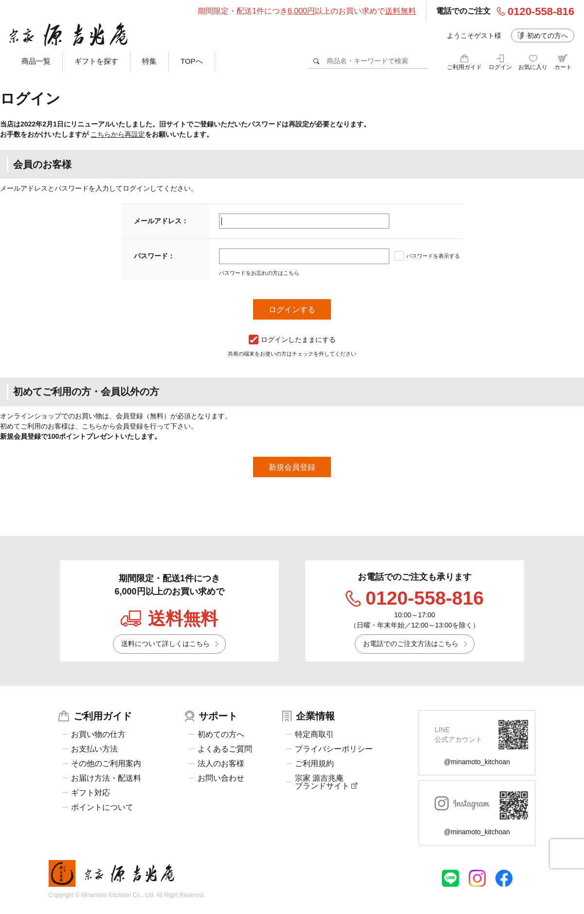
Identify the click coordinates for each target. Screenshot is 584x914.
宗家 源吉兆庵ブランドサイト (326, 782)
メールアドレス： (161, 221)
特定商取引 (314, 734)
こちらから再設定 (118, 134)
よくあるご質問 (225, 749)
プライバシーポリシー (334, 749)
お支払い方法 (94, 749)
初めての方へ (547, 35)
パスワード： (154, 256)
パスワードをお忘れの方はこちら (259, 273)
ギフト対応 (90, 793)
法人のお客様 (221, 764)
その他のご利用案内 (106, 764)
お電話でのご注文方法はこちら (410, 643)
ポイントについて (102, 807)
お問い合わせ (221, 778)
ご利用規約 (314, 764)
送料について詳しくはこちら (165, 643)
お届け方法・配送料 (106, 778)
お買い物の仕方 (98, 734)
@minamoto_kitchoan (477, 761)
